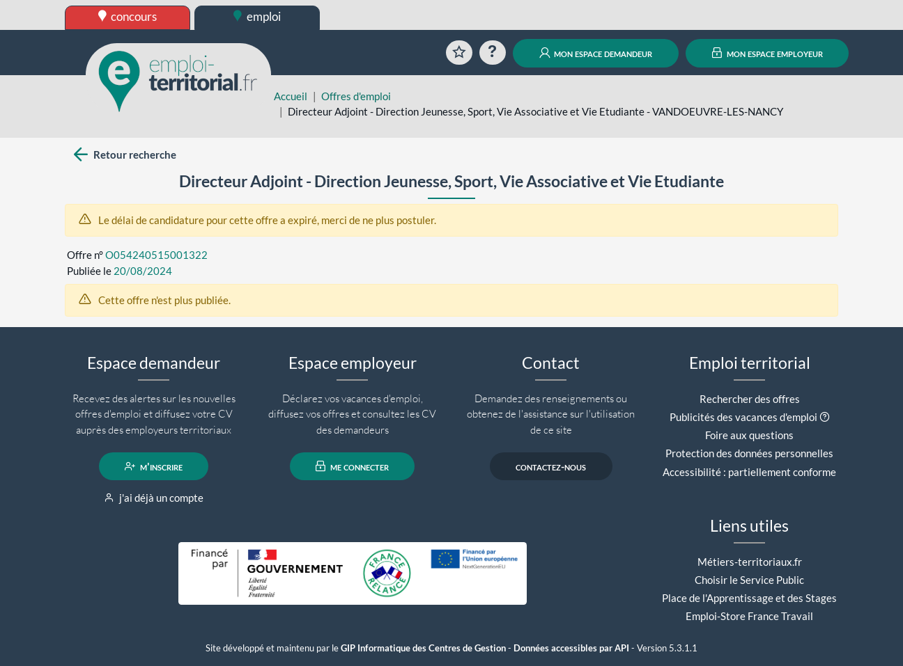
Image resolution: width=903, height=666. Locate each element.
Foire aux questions (749, 435)
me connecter (352, 466)
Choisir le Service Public (749, 579)
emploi (257, 16)
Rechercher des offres (750, 399)
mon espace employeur (767, 53)
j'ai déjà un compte (153, 497)
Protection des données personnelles (749, 453)
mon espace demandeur (596, 53)
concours (127, 16)
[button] (824, 417)
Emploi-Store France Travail (749, 616)
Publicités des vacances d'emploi (743, 417)
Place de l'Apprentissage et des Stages (749, 598)
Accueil (290, 96)
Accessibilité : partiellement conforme (749, 472)
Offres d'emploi (356, 96)
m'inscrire (154, 466)
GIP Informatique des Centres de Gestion (423, 648)
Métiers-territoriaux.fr (749, 561)
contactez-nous (551, 466)
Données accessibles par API (571, 648)
